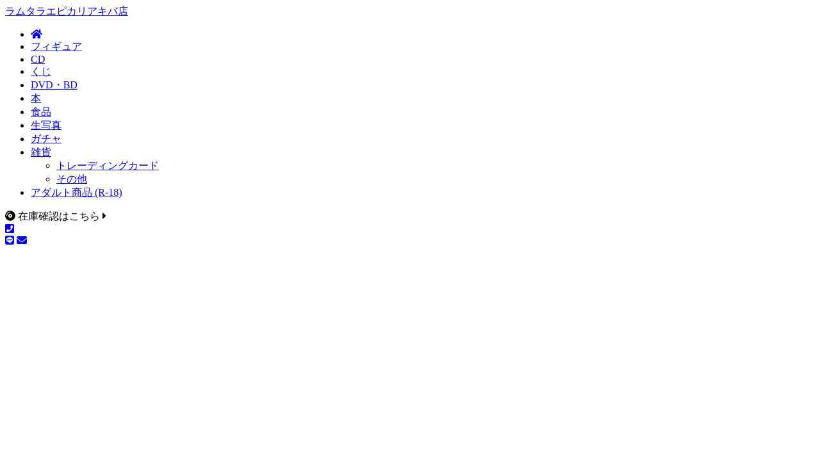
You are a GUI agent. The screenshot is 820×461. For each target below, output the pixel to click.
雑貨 (41, 152)
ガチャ (46, 138)
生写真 (46, 125)
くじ (41, 71)
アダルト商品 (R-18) (76, 192)
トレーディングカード (107, 165)
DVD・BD (54, 84)
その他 (71, 179)
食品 (41, 111)
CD (38, 59)
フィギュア (56, 46)
